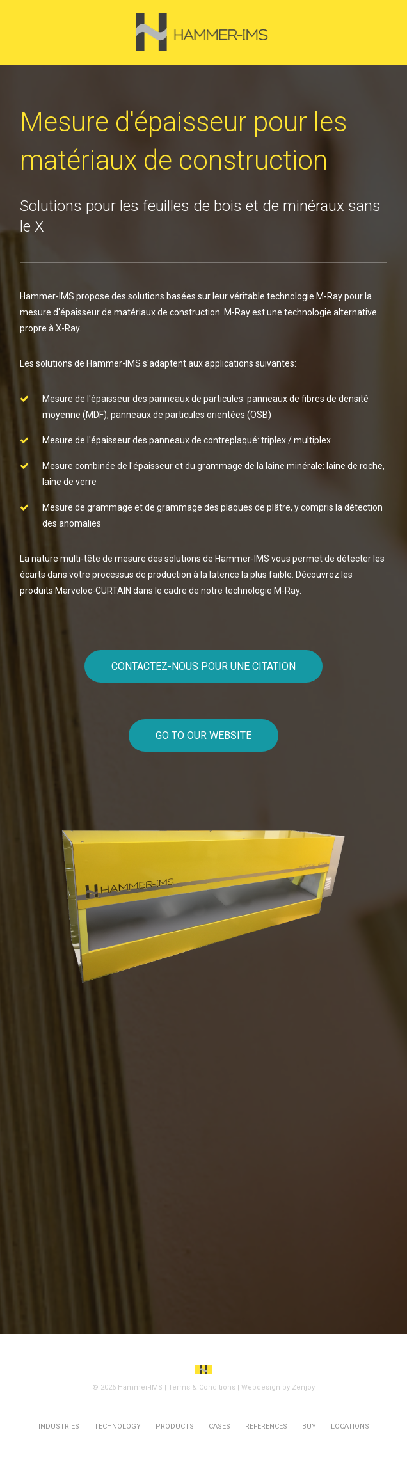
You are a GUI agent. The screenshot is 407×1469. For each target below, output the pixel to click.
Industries (58, 1426)
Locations (350, 1426)
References (266, 1426)
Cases (219, 1426)
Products (175, 1426)
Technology (117, 1426)
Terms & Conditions (201, 1387)
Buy (309, 1426)
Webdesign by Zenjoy (278, 1387)
